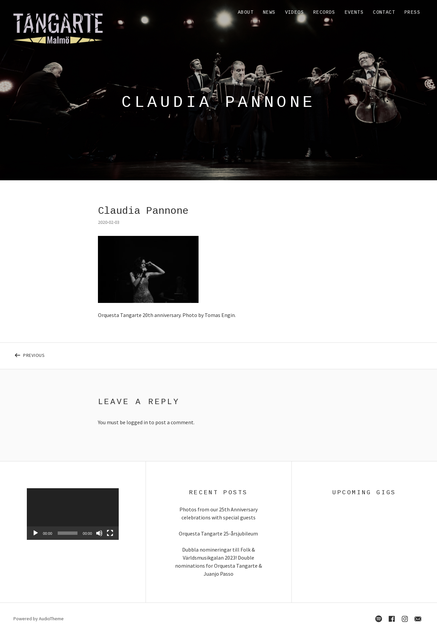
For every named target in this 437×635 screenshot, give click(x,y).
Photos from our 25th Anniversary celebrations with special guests (218, 513)
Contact (384, 12)
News (269, 12)
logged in (137, 422)
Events (354, 12)
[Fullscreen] (110, 533)
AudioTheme (51, 619)
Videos (294, 12)
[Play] (35, 533)
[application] (73, 514)
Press (412, 12)
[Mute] (99, 533)
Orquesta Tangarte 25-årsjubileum (218, 533)
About (246, 12)
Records (324, 12)
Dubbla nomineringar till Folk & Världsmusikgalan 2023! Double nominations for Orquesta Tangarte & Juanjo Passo (218, 561)
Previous (61, 354)
